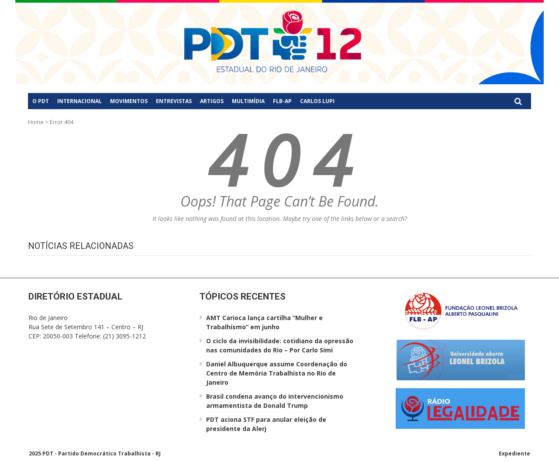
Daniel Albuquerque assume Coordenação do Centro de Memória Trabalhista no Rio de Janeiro (276, 373)
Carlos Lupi (317, 101)
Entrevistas (174, 101)
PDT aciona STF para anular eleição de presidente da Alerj (266, 424)
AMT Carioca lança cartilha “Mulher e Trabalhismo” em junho (264, 322)
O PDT (40, 101)
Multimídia (248, 101)
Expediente (514, 453)
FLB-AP (282, 101)
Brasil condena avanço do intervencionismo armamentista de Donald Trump (274, 401)
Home (36, 122)
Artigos (212, 101)
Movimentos (129, 101)
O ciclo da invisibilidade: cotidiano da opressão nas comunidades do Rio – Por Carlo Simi (279, 345)
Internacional (79, 101)
